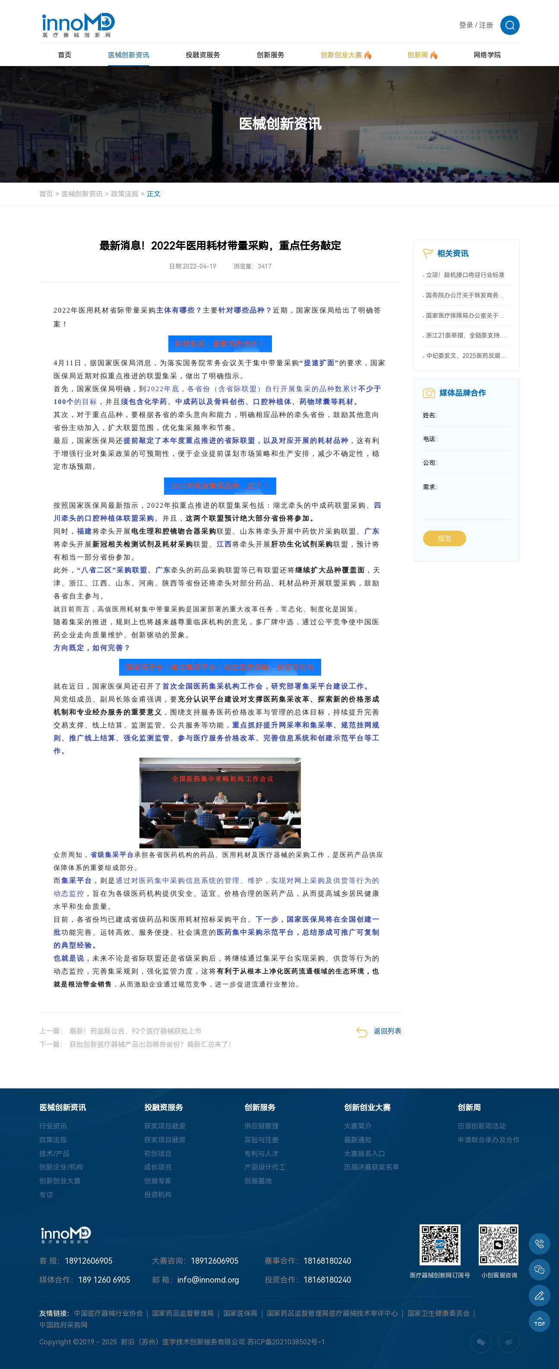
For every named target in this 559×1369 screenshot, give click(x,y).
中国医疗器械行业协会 (108, 1314)
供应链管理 (261, 1126)
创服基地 (258, 1181)
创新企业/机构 (61, 1167)
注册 (486, 25)
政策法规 (125, 194)
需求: (429, 488)
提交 (445, 540)
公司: (429, 464)
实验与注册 (261, 1140)
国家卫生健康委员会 (438, 1314)
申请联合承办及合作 (489, 1140)
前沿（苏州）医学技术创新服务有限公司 (183, 1342)
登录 (466, 25)
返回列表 (378, 1032)
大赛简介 (358, 1126)
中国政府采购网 (63, 1325)
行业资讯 (53, 1126)
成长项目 (158, 1167)
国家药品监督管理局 (183, 1314)
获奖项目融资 (165, 1126)
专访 (46, 1195)
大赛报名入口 (364, 1154)
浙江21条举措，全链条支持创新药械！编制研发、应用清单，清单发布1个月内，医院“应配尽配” (468, 335)
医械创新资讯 (82, 194)
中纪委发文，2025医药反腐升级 (468, 356)
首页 (46, 194)
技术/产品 (54, 1154)
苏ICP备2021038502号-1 (286, 1342)
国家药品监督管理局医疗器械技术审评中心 (332, 1314)
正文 (154, 194)
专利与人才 (261, 1154)
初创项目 (158, 1154)
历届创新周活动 (482, 1126)
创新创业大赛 (60, 1181)
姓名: (429, 415)
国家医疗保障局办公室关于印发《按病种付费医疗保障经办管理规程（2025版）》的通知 (468, 315)
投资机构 (158, 1195)
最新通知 (358, 1140)
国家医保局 (240, 1314)
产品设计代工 (265, 1167)
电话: (429, 439)
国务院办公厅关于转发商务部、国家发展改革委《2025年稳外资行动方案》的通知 (468, 295)
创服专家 (158, 1181)
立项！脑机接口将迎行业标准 (465, 275)
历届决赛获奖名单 (371, 1167)
